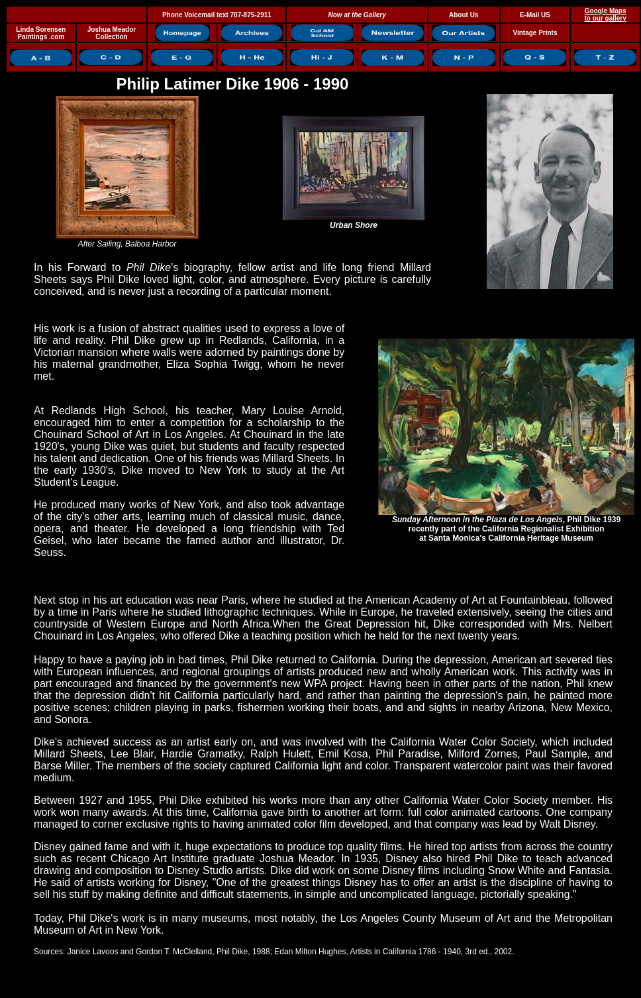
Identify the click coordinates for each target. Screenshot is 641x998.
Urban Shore (353, 221)
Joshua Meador (297, 858)
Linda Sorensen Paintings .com (41, 33)
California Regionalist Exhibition (543, 528)
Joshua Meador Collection (111, 33)
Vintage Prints (535, 32)
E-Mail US (535, 15)
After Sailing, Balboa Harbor (127, 240)
